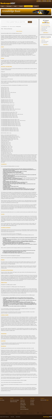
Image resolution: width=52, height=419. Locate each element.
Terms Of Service (23, 407)
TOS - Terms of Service (11, 26)
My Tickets (32, 401)
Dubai (15, 6)
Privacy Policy (22, 406)
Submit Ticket (22, 401)
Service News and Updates (14, 400)
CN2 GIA (21, 6)
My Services (32, 400)
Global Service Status (13, 401)
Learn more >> (45, 32)
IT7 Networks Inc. (7, 416)
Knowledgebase (28, 6)
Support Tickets (22, 403)
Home (3, 6)
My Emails (32, 403)
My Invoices (32, 404)
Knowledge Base (23, 404)
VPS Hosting (9, 6)
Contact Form (22, 400)
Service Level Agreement (19, 41)
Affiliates (35, 6)
